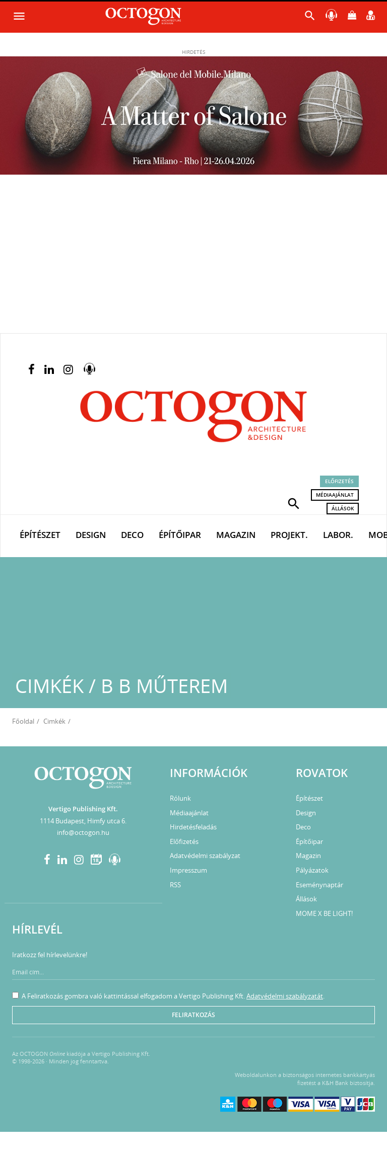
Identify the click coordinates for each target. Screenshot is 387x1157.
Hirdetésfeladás (193, 826)
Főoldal (23, 721)
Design (91, 535)
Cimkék (54, 721)
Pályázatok (312, 870)
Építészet (40, 535)
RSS (175, 884)
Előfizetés (339, 481)
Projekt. (289, 535)
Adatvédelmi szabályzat (205, 855)
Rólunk (180, 798)
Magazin (235, 535)
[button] (293, 503)
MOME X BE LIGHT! (324, 913)
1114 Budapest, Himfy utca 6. (83, 820)
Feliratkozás (193, 1015)
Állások (343, 508)
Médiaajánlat (335, 494)
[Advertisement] (193, 257)
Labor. (338, 535)
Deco (132, 535)
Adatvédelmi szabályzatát (284, 995)
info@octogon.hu (83, 832)
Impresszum (188, 870)
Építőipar (180, 535)
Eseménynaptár (319, 884)
